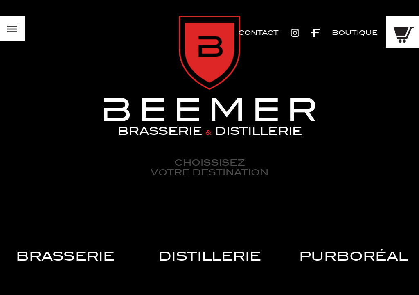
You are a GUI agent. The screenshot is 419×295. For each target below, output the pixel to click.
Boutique (355, 32)
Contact (258, 32)
